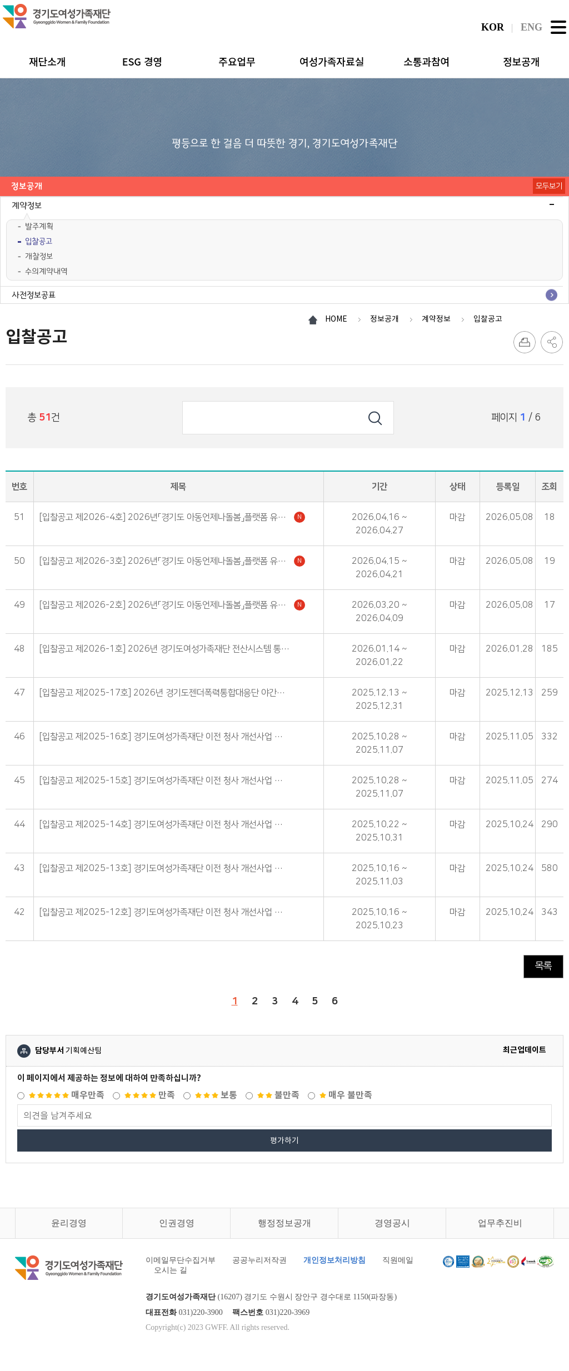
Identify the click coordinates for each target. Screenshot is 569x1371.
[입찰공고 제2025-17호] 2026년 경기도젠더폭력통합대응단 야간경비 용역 (172, 693)
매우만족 (66, 1095)
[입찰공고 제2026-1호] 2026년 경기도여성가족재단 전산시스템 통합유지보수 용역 (172, 649)
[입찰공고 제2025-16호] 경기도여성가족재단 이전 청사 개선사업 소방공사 (172, 737)
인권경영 (176, 1223)
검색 (375, 417)
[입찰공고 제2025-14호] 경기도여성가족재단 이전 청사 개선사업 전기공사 (172, 824)
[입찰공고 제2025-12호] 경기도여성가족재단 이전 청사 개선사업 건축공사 (172, 912)
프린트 (524, 342)
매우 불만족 (346, 1095)
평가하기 (284, 1140)
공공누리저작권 (259, 1260)
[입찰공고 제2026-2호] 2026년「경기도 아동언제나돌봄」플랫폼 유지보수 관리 (172, 605)
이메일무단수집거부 (181, 1260)
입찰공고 (38, 241)
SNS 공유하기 (551, 342)
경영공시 (392, 1223)
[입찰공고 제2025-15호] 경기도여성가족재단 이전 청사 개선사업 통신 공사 (172, 780)
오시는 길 (170, 1270)
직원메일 (397, 1260)
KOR (492, 27)
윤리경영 (69, 1223)
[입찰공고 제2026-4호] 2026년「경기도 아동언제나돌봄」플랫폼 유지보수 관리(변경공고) (172, 517)
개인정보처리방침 (334, 1260)
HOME (336, 319)
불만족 (278, 1095)
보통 (216, 1095)
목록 (543, 966)
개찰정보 (39, 256)
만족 (149, 1095)
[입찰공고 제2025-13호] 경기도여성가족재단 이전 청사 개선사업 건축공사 (172, 868)
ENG (531, 27)
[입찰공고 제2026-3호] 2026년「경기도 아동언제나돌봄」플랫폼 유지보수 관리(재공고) (172, 561)
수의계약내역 (46, 271)
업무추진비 (500, 1223)
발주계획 (39, 226)
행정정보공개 (284, 1223)
